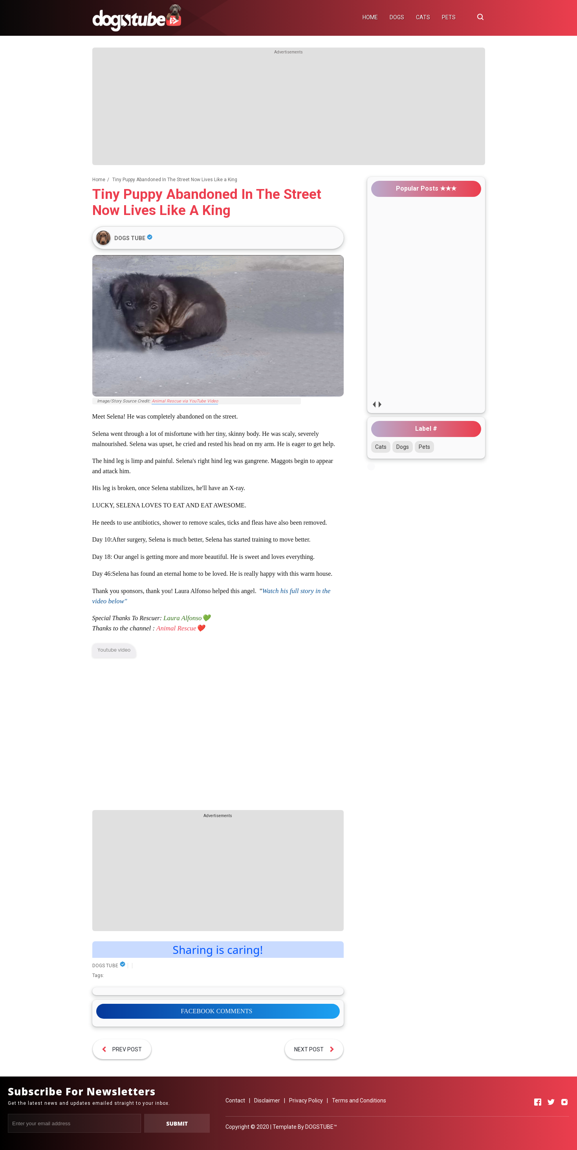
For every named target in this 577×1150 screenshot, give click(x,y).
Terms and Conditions (359, 1100)
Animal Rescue (176, 628)
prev (374, 404)
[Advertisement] (288, 110)
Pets (424, 447)
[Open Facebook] (537, 1102)
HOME (370, 17)
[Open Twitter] (551, 1102)
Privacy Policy (306, 1100)
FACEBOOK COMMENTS (216, 1011)
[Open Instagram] (564, 1102)
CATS (423, 17)
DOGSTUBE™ (321, 1127)
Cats (380, 447)
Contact (235, 1100)
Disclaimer (267, 1100)
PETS (449, 17)
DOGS (397, 17)
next (380, 404)
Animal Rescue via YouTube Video (185, 401)
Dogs (402, 447)
